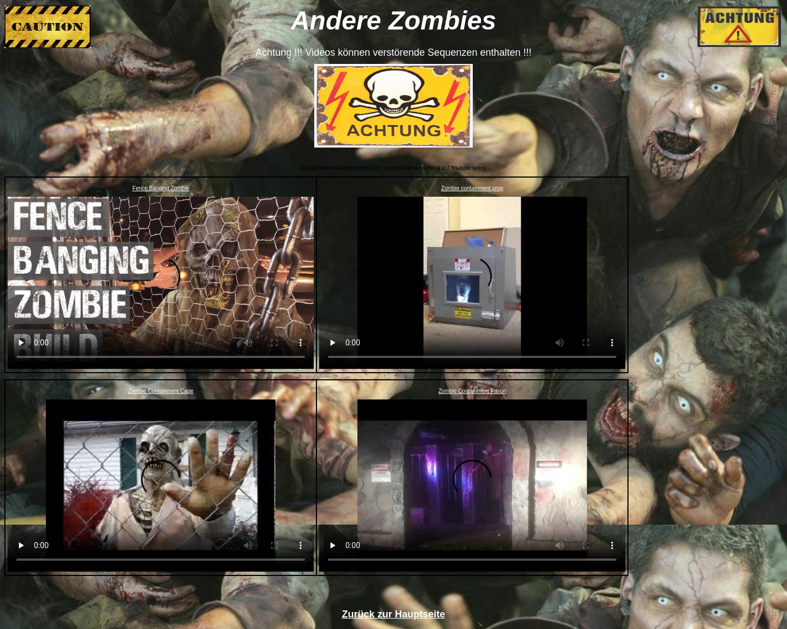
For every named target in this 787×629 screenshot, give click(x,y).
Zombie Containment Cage (160, 391)
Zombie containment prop (472, 188)
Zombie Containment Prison (472, 391)
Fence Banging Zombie (160, 188)
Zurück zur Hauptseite (393, 614)
